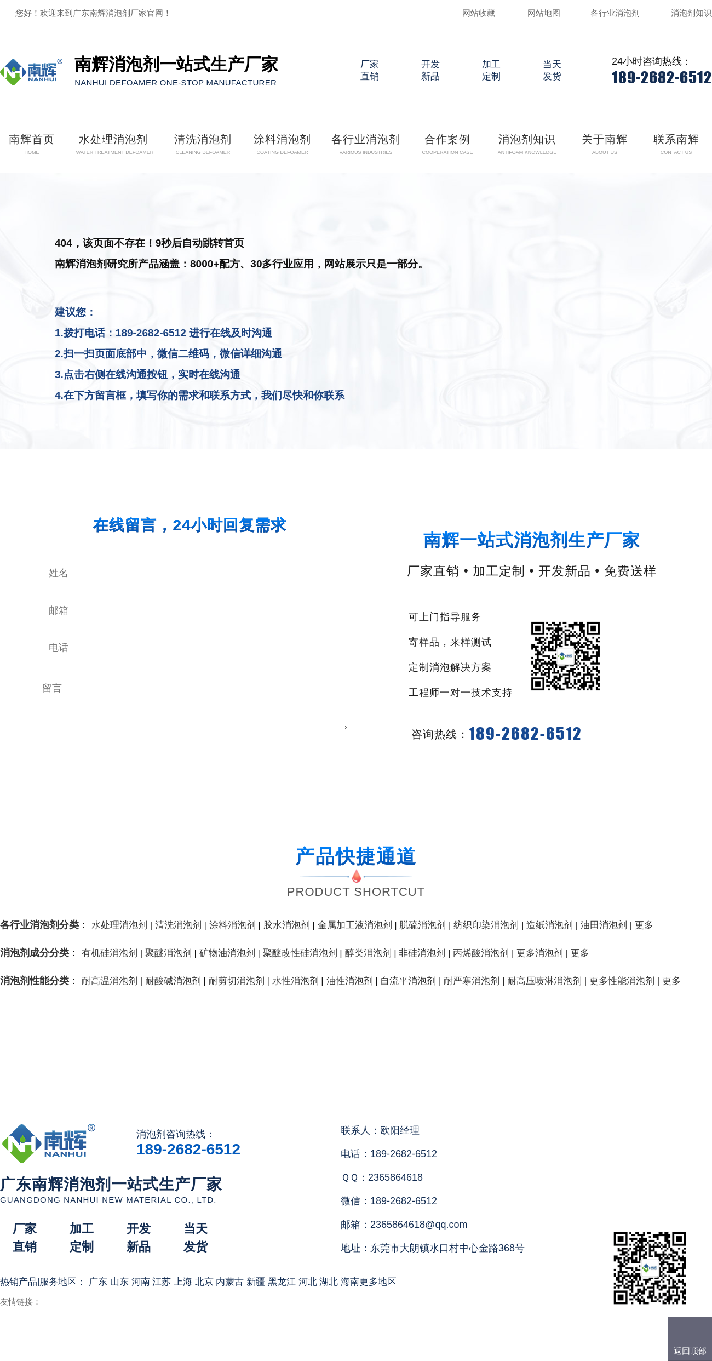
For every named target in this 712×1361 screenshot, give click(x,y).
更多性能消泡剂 (621, 981)
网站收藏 (478, 13)
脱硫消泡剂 (422, 925)
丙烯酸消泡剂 (481, 953)
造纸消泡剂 (549, 925)
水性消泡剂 (295, 981)
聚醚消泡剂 (168, 953)
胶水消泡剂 (286, 925)
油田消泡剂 (604, 925)
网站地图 (543, 13)
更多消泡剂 (539, 953)
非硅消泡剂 (422, 953)
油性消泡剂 (349, 981)
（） (418, 1348)
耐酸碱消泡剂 (173, 981)
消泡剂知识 (691, 13)
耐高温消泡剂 (109, 981)
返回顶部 (690, 1351)
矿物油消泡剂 (227, 953)
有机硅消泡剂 (109, 953)
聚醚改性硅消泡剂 (300, 953)
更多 (644, 925)
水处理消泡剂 (119, 925)
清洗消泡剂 (178, 925)
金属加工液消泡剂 (355, 925)
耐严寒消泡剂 (471, 981)
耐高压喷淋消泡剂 (544, 981)
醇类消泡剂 (368, 953)
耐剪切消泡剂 (237, 981)
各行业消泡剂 (615, 13)
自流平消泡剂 (408, 981)
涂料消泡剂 (232, 925)
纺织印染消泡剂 (486, 925)
